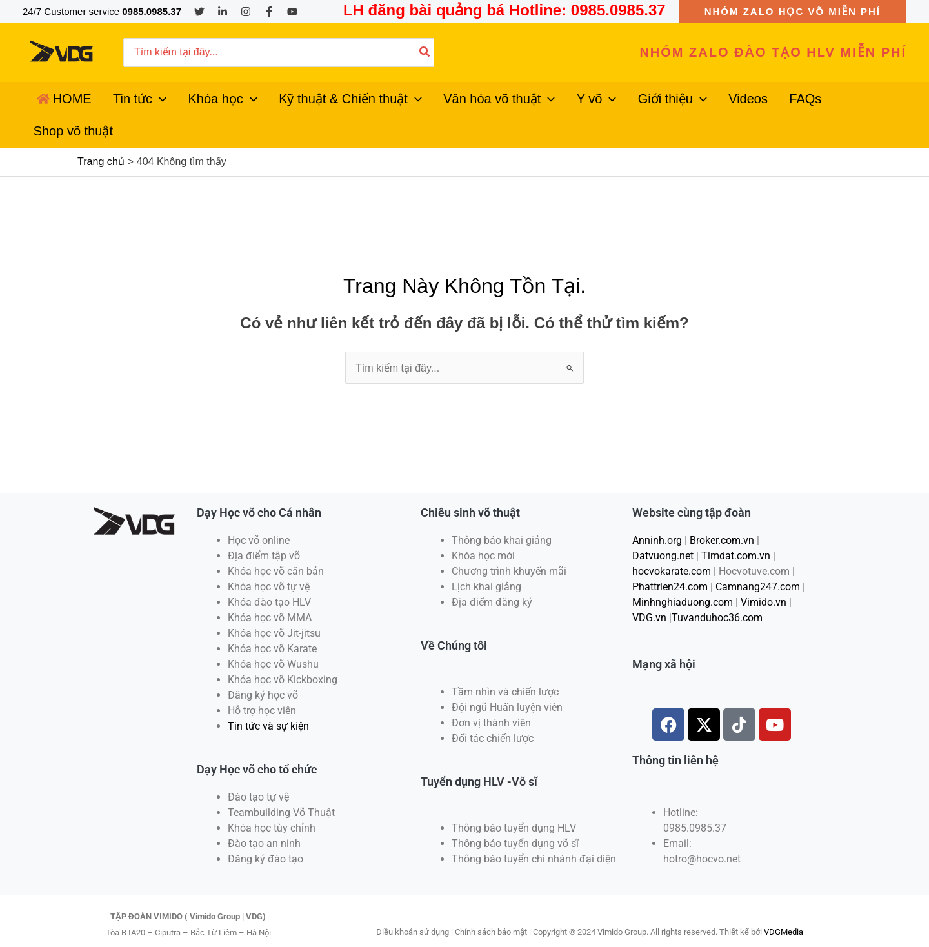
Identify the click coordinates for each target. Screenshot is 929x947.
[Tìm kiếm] (425, 52)
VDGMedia (783, 908)
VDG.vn (649, 594)
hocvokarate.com (671, 547)
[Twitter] (199, 11)
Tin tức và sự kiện (268, 702)
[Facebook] (269, 11)
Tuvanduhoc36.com (717, 594)
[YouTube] (292, 11)
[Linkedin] (222, 11)
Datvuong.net (663, 532)
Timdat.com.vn (735, 532)
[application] (150, 103)
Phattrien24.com (670, 563)
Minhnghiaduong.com (682, 578)
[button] (792, 11)
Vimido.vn (763, 578)
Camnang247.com (757, 563)
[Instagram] (246, 11)
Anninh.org (657, 516)
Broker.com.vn (722, 516)
